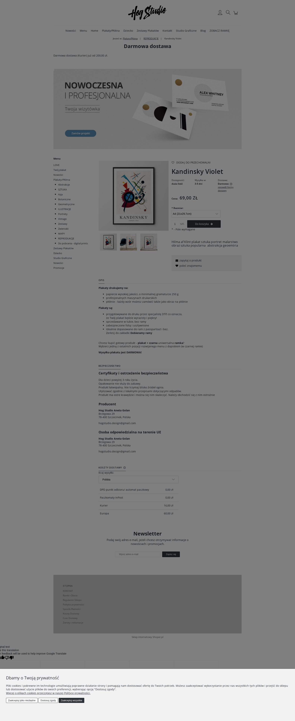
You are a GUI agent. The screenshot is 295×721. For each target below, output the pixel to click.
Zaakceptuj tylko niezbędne (21, 700)
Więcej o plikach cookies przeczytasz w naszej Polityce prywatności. (48, 693)
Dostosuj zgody (48, 700)
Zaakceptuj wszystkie (71, 700)
